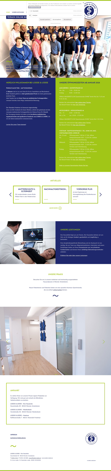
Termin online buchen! (20, 17)
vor (101, 195)
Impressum (13, 434)
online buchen (57, 290)
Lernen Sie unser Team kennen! (16, 124)
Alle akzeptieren (57, 19)
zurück (10, 195)
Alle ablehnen (67, 19)
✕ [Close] (83, 2)
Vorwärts (103, 341)
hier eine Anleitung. (79, 105)
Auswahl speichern (45, 19)
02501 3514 (14, 458)
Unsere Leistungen (18, 12)
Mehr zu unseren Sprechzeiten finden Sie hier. (73, 165)
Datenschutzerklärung (18, 438)
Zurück (7, 341)
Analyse (35, 15)
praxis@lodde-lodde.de (35, 458)
